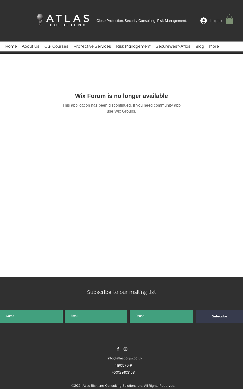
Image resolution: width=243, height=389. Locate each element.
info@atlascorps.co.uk (124, 358)
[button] (229, 19)
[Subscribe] (219, 316)
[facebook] (118, 348)
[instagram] (125, 348)
